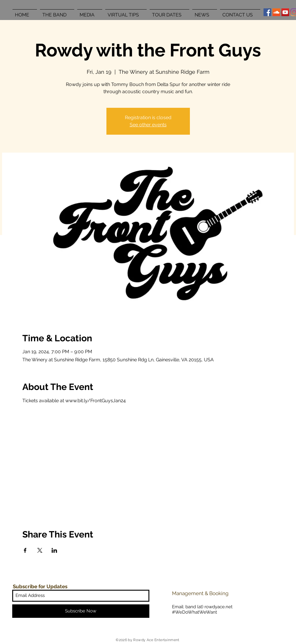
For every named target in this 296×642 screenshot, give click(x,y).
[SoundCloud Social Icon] (276, 12)
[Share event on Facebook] (25, 550)
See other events (148, 125)
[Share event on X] (40, 550)
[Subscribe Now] (80, 611)
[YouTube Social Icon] (285, 12)
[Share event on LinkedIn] (54, 550)
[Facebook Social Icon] (267, 12)
